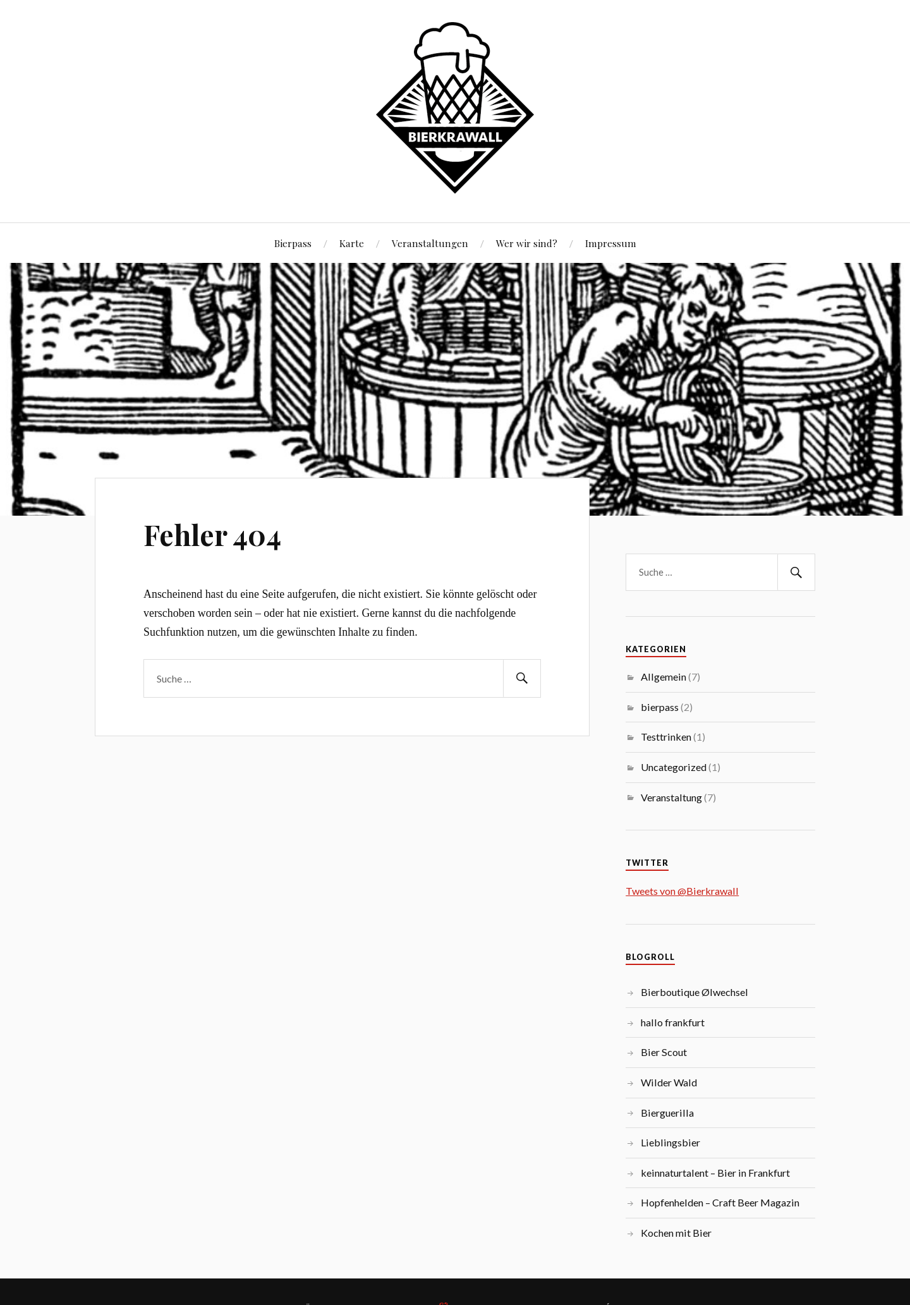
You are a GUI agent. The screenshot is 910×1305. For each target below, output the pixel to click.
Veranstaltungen (430, 243)
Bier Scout (664, 1052)
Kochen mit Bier (676, 1233)
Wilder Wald (669, 1082)
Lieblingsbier (670, 1142)
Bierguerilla (667, 1113)
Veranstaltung (671, 797)
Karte (351, 243)
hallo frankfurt (673, 1022)
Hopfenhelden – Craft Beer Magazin (720, 1202)
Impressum (610, 243)
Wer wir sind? (526, 243)
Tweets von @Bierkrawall (682, 891)
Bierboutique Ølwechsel (694, 992)
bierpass (660, 707)
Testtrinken (666, 737)
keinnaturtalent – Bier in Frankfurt (715, 1173)
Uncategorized (674, 767)
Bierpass (293, 243)
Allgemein (663, 677)
